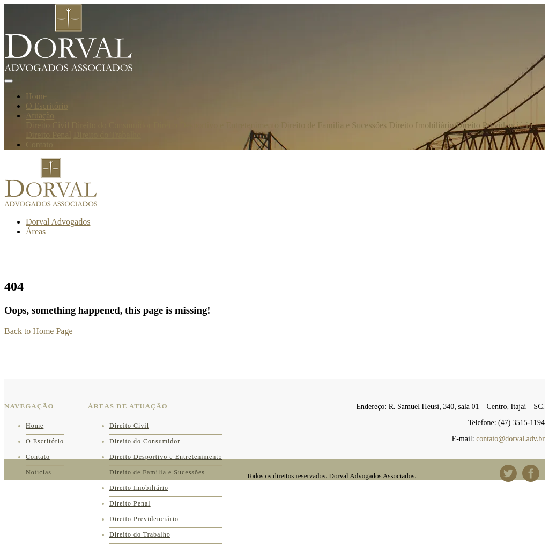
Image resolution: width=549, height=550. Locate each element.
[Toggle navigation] (8, 81)
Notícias (38, 472)
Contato (39, 144)
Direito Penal (48, 134)
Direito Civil (47, 125)
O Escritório (47, 105)
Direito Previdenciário (494, 125)
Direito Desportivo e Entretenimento (216, 125)
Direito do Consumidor (111, 125)
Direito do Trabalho (107, 134)
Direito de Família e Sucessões (334, 125)
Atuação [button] (40, 115)
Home (36, 96)
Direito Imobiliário (421, 125)
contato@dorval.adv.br (510, 439)
